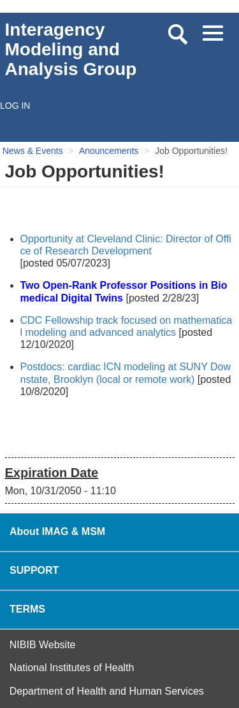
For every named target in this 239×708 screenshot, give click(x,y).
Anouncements (108, 151)
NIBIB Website (43, 644)
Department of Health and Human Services (107, 691)
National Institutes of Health (72, 667)
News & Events (33, 151)
